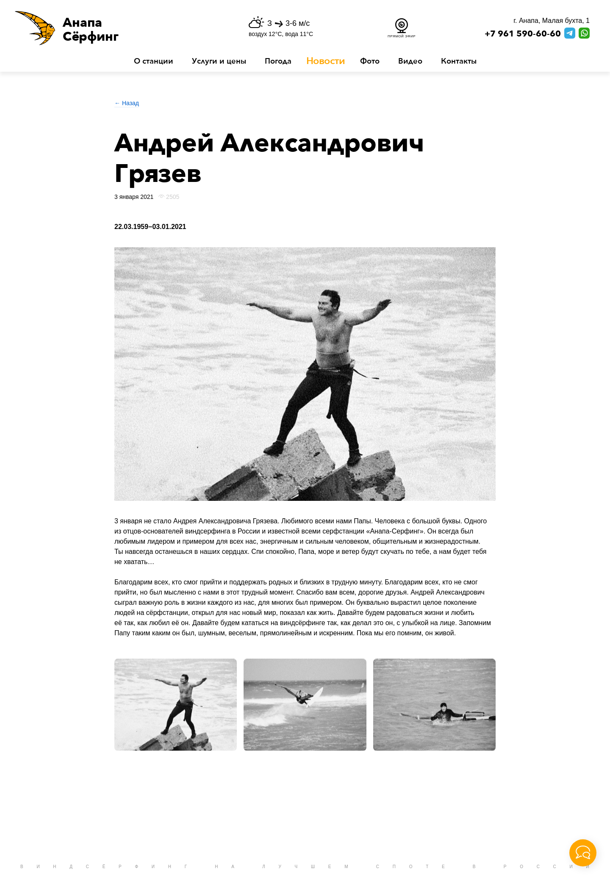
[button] (111, 28)
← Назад (126, 103)
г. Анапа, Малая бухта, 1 (551, 20)
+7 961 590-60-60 (523, 34)
